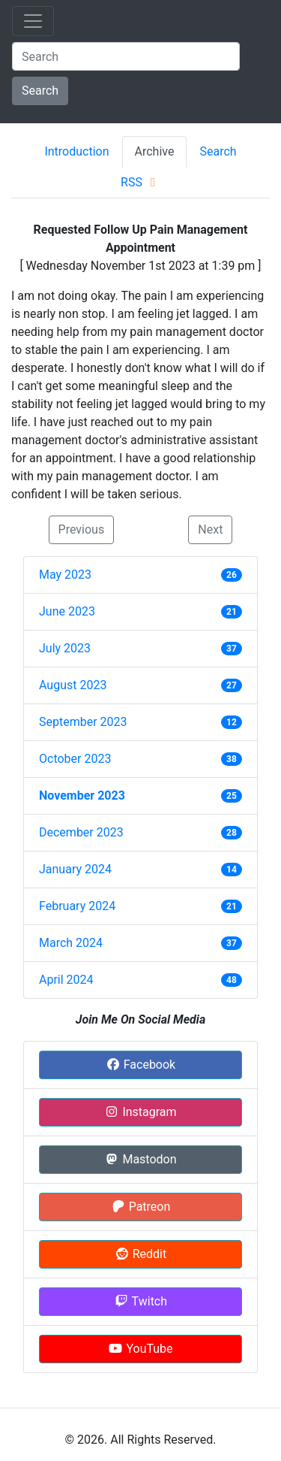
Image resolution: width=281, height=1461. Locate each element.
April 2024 (66, 979)
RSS (140, 182)
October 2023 (75, 759)
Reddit (140, 1254)
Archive (155, 151)
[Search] (126, 56)
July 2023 (65, 648)
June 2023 (67, 611)
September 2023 (83, 722)
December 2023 (81, 832)
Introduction (76, 151)
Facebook (140, 1064)
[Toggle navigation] (33, 21)
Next (210, 529)
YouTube (140, 1349)
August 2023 (72, 685)
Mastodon (140, 1159)
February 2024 (77, 906)
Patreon (141, 1206)
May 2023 (65, 574)
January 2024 (75, 869)
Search (40, 90)
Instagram (140, 1112)
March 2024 (71, 943)
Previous (81, 529)
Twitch (140, 1301)
